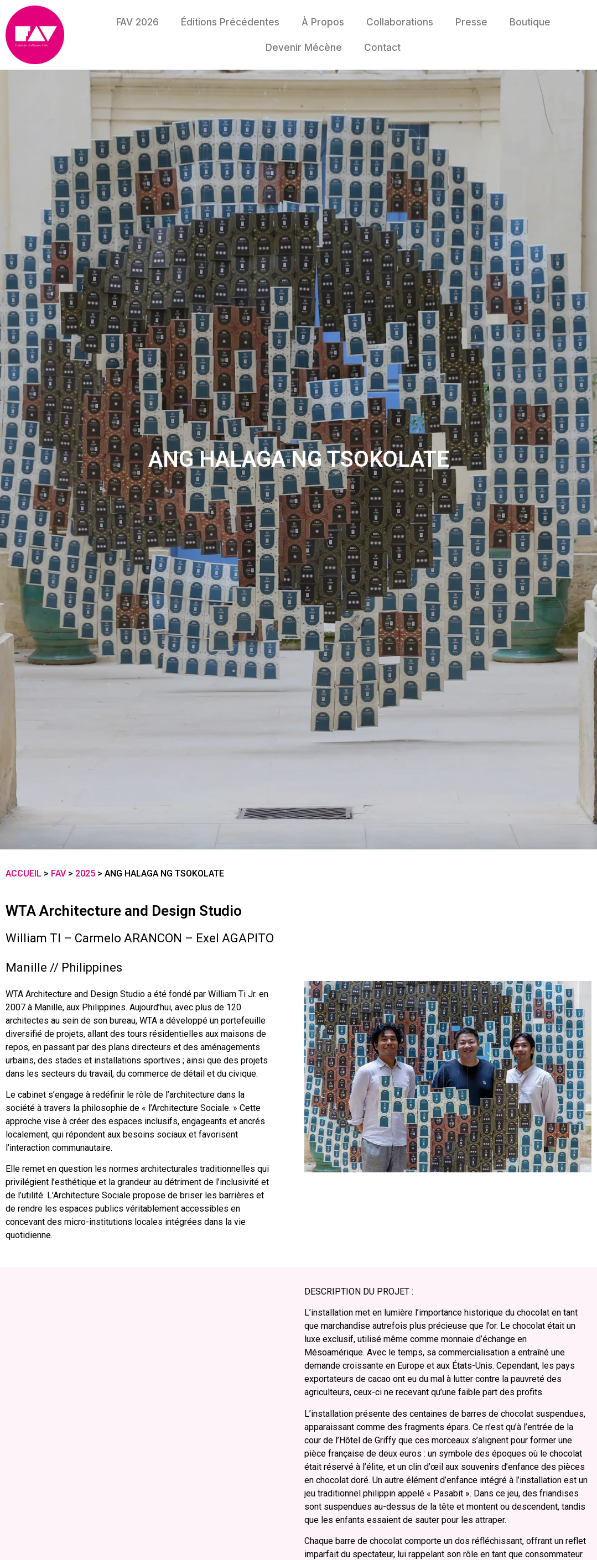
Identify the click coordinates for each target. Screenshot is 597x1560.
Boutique (530, 22)
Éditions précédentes (230, 22)
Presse (471, 22)
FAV (58, 873)
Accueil (23, 873)
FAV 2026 (137, 22)
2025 (85, 873)
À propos (323, 22)
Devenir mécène (304, 47)
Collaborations (399, 22)
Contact (382, 47)
